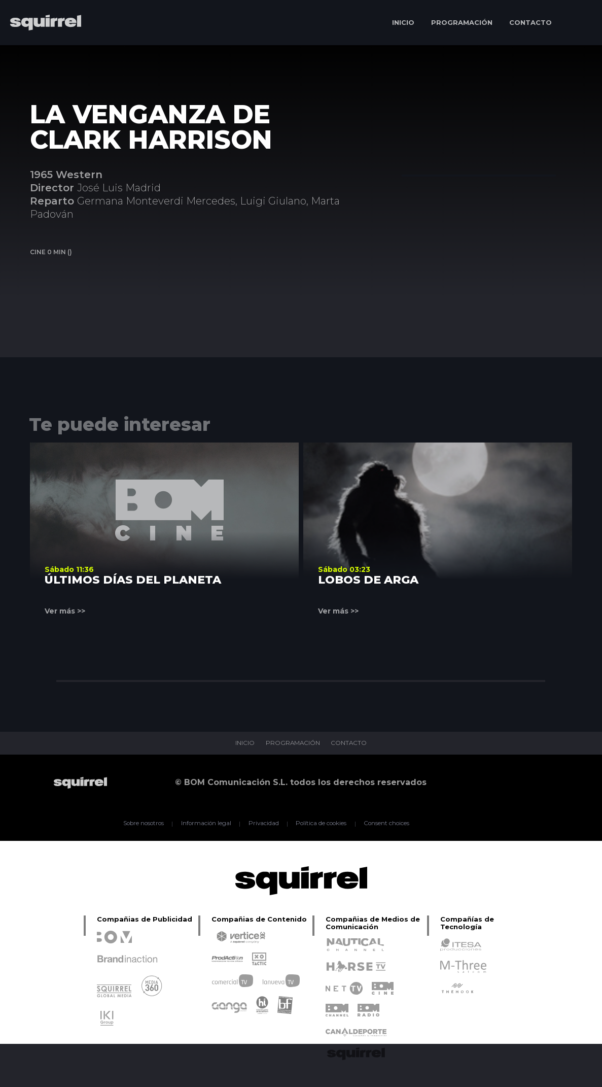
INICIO (403, 22)
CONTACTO (530, 22)
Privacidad (262, 823)
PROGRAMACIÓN (461, 22)
